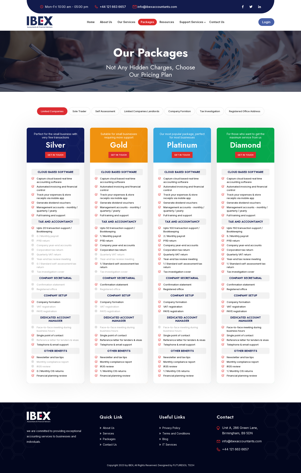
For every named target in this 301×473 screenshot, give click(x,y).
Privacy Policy (171, 427)
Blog (165, 439)
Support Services (191, 22)
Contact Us (216, 22)
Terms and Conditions (176, 433)
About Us (106, 22)
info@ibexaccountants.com (157, 7)
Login (266, 22)
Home (91, 22)
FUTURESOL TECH (183, 465)
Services (108, 433)
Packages (147, 22)
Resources (167, 22)
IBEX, (131, 465)
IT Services (169, 444)
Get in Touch (55, 155)
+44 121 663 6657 (113, 7)
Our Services (126, 22)
